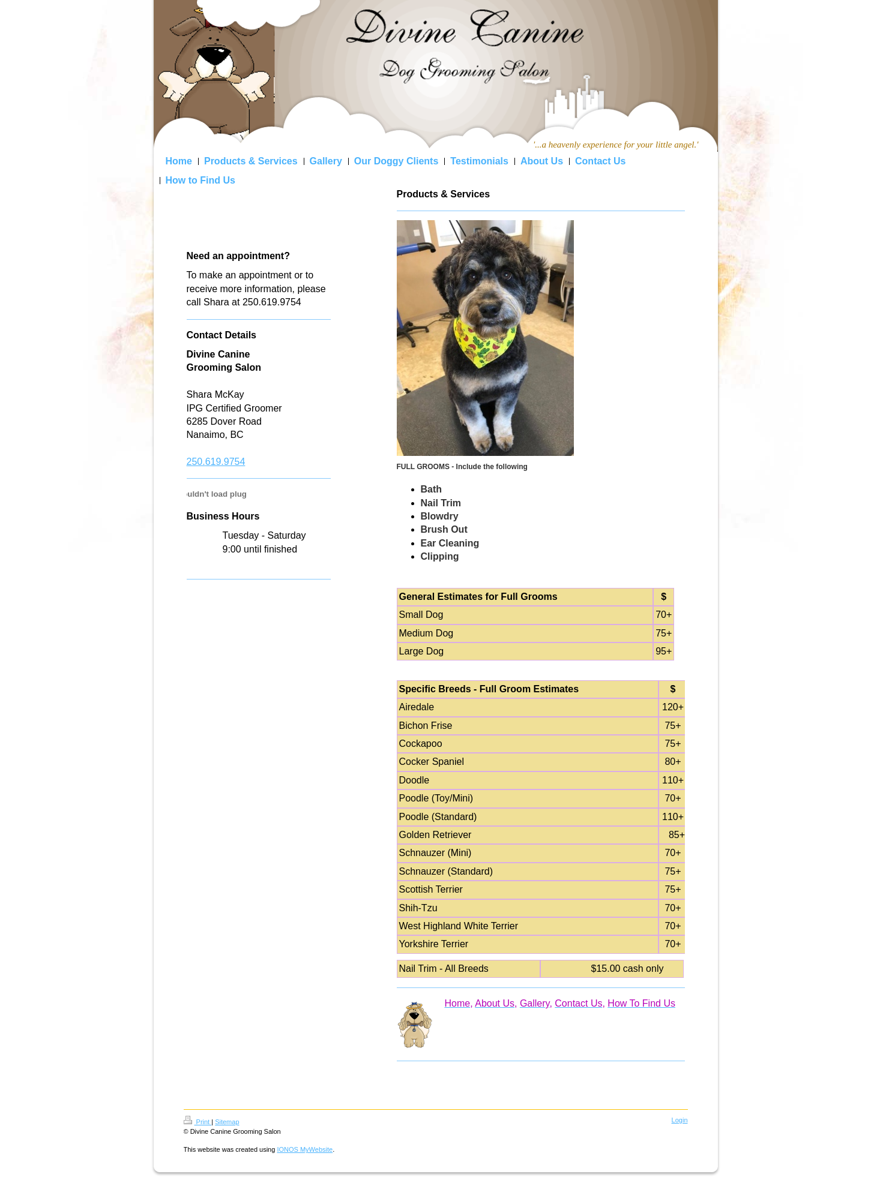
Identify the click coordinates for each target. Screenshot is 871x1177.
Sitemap (227, 1121)
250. (196, 462)
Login (680, 1120)
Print (198, 1121)
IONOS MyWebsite (305, 1149)
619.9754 (225, 462)
